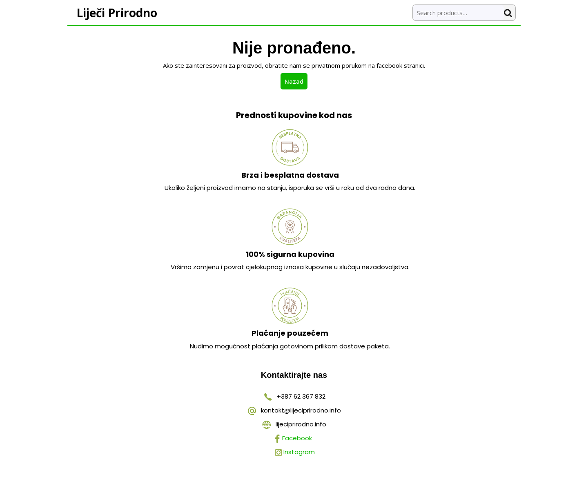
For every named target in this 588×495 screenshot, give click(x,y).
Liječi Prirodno (116, 12)
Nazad (296, 80)
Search (509, 13)
